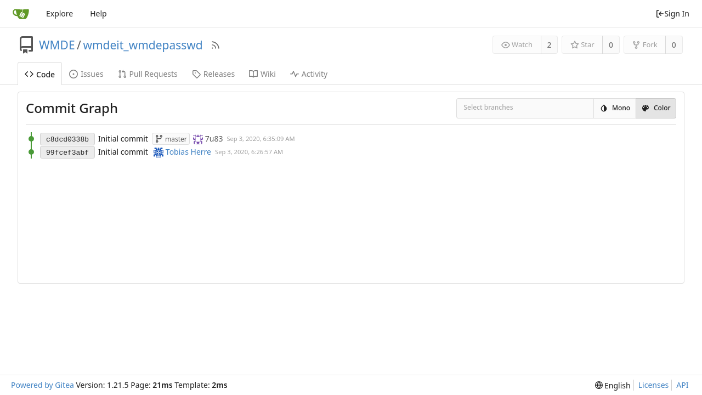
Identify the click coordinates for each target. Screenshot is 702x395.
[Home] (20, 14)
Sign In (672, 13)
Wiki (262, 74)
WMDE (57, 45)
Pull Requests (148, 74)
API (682, 385)
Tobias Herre (188, 151)
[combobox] (471, 109)
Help (98, 13)
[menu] (613, 385)
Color (656, 107)
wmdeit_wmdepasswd (142, 45)
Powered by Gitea (42, 385)
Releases (213, 74)
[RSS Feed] (215, 45)
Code (40, 74)
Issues (86, 74)
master (171, 139)
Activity (308, 74)
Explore (59, 13)
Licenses (653, 385)
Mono (614, 107)
